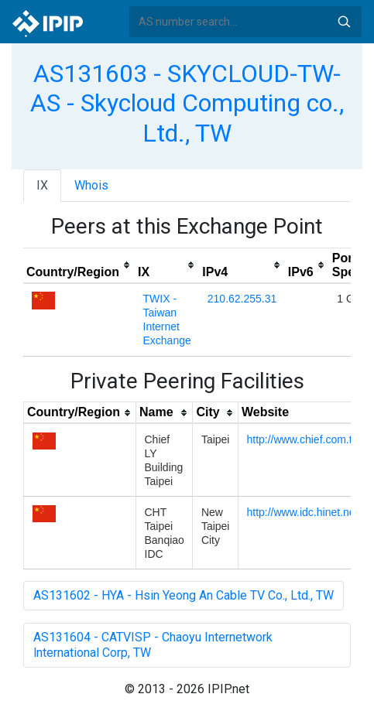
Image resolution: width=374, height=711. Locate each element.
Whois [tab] (91, 185)
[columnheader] (79, 265)
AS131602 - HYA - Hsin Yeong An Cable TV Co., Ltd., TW (183, 595)
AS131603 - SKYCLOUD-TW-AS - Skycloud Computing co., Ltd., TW (187, 103)
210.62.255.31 (242, 298)
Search (343, 21)
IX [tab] (42, 185)
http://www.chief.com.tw (302, 439)
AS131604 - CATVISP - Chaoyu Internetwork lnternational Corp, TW (153, 645)
